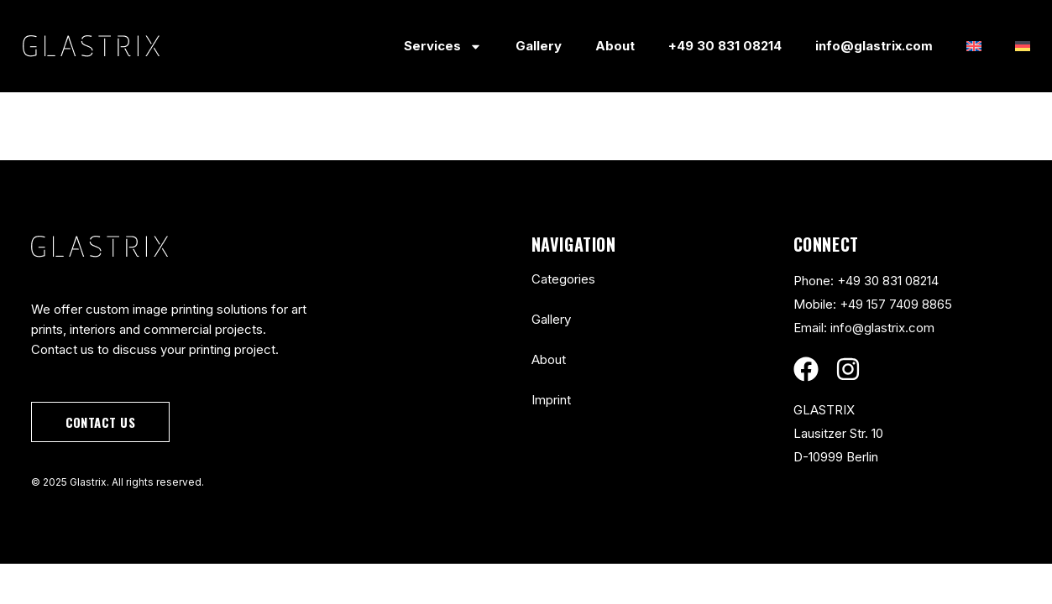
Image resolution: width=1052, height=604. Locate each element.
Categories (563, 279)
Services (443, 46)
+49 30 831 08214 (725, 46)
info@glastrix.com (874, 46)
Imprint (551, 400)
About (615, 46)
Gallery (539, 46)
